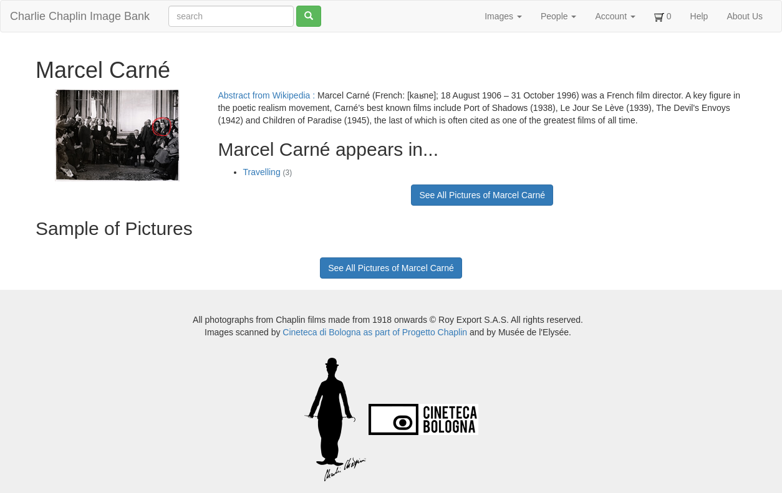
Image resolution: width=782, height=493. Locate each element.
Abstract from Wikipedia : (268, 95)
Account (615, 16)
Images (503, 16)
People (558, 16)
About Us (744, 16)
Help (699, 16)
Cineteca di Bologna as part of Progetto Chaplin (374, 332)
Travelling (267, 172)
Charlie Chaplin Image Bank (80, 16)
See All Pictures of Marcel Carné (482, 195)
